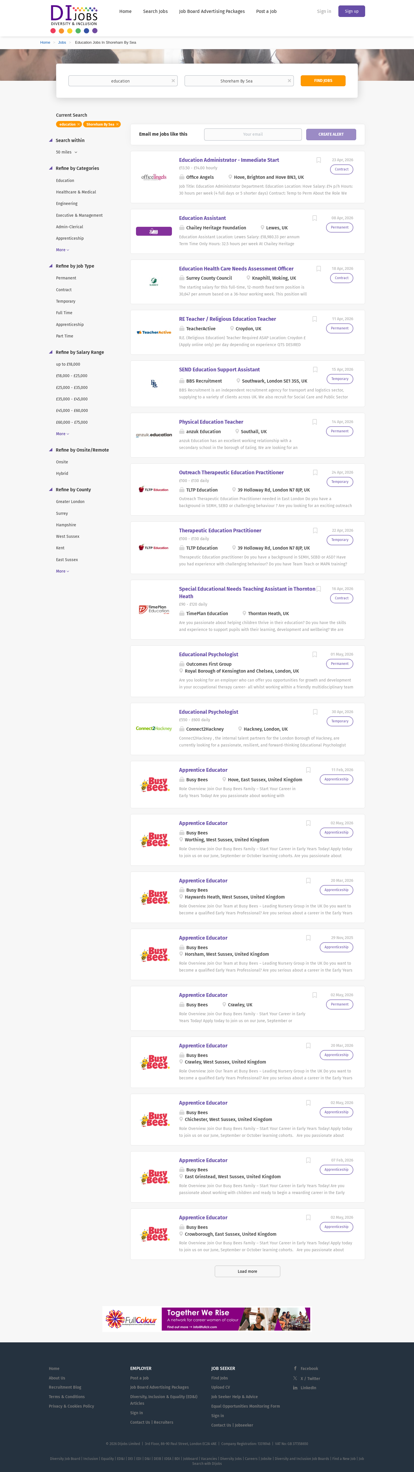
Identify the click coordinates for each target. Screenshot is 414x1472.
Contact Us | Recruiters (151, 1422)
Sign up (352, 11)
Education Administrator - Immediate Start (229, 160)
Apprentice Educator (203, 770)
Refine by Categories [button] (77, 168)
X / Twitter (310, 1378)
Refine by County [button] (73, 489)
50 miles (64, 152)
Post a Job (139, 1378)
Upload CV (220, 1387)
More (61, 249)
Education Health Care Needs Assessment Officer (236, 269)
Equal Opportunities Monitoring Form (245, 1406)
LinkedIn (308, 1387)
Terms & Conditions (67, 1396)
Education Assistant (202, 218)
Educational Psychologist (208, 654)
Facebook (309, 1368)
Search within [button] (70, 140)
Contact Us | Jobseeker (232, 1425)
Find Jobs (323, 80)
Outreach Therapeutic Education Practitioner (231, 472)
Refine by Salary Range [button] (79, 352)
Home (45, 42)
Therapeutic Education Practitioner (220, 530)
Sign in (324, 11)
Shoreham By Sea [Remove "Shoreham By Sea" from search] (100, 124)
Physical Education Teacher (211, 422)
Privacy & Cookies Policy (71, 1406)
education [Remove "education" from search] (68, 124)
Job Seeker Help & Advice (234, 1396)
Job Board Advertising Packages (159, 1387)
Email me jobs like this (163, 134)
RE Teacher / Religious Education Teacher (227, 319)
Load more (247, 1271)
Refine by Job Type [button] (74, 266)
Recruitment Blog (65, 1387)
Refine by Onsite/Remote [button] (82, 450)
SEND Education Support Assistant (219, 369)
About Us (57, 1378)
